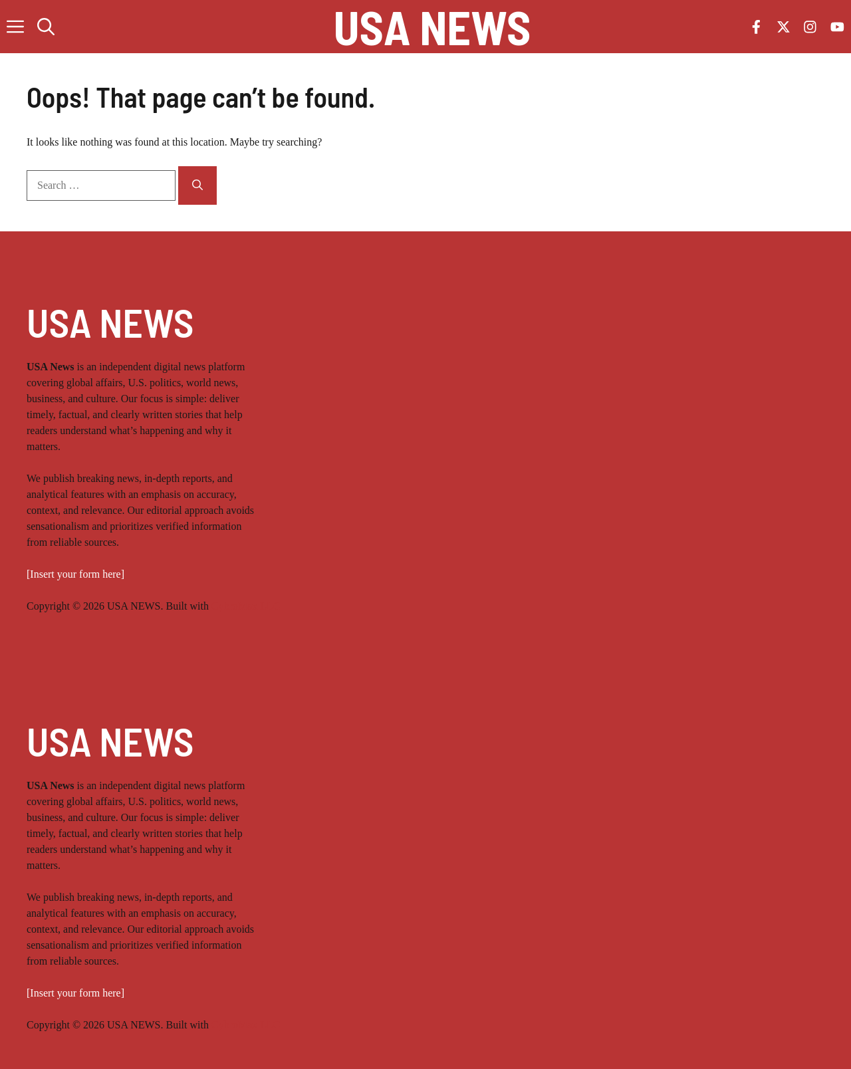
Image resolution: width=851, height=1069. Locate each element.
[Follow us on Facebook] (756, 27)
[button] (46, 26)
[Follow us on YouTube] (837, 27)
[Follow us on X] (783, 27)
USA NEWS (432, 26)
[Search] (197, 185)
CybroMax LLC (246, 606)
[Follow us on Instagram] (810, 27)
